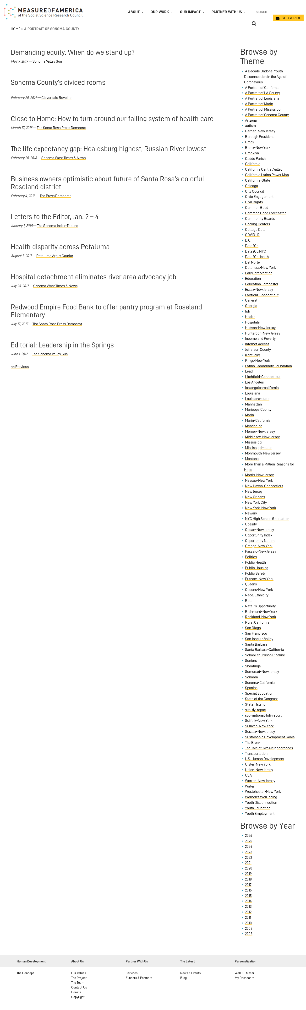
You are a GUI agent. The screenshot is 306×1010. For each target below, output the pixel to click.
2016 (248, 890)
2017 (248, 885)
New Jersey (253, 491)
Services (131, 973)
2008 (248, 934)
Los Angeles (254, 382)
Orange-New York (259, 546)
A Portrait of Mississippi (263, 109)
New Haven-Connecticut (264, 486)
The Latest (187, 961)
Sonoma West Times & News (63, 158)
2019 (248, 874)
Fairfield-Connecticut (262, 295)
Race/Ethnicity (256, 595)
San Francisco (256, 633)
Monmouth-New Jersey (263, 453)
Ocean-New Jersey (259, 530)
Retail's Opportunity (260, 606)
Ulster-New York (258, 764)
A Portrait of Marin (259, 104)
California (252, 164)
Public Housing (256, 568)
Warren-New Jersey (260, 781)
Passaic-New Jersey (260, 551)
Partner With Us (137, 961)
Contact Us (79, 987)
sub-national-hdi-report (263, 715)
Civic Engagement (259, 197)
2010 (248, 923)
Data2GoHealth (257, 257)
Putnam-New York (259, 579)
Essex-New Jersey (259, 290)
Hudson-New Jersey (260, 328)
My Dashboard (244, 977)
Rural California (257, 622)
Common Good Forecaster (265, 213)
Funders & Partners (139, 977)
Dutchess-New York (260, 268)
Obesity (251, 524)
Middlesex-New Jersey (262, 437)
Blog (183, 977)
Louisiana (252, 393)
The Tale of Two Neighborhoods (269, 748)
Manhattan (253, 404)
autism (250, 126)
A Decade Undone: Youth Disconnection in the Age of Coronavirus (265, 76)
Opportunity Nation (259, 541)
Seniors (251, 661)
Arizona (251, 120)
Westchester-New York (263, 792)
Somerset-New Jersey (262, 672)
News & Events (190, 973)
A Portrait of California (262, 88)
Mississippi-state (258, 448)
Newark (251, 513)
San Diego (253, 628)
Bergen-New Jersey (260, 131)
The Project (79, 977)
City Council (254, 191)
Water (249, 786)
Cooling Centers (257, 224)
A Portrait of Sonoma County (267, 115)
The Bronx (252, 743)
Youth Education (257, 808)
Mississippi (253, 442)
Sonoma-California (260, 683)
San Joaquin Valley (259, 639)
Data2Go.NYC (255, 251)
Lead (249, 371)
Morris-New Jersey (259, 475)
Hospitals (252, 322)
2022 (248, 857)
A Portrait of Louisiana (262, 98)
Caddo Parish (255, 159)
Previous (20, 367)
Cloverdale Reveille (56, 98)
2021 (248, 863)
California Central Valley (263, 169)
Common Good (256, 208)
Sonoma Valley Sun (47, 61)
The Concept (25, 973)
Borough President (259, 137)
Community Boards (260, 219)
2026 (248, 835)
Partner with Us (227, 12)
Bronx (249, 142)
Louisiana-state (257, 399)
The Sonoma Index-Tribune (57, 226)
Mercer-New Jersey (260, 431)
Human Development (31, 961)
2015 (248, 896)
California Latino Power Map (267, 175)
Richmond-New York (261, 612)
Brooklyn (252, 153)
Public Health (255, 562)
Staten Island (255, 704)
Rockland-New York (260, 617)
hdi (247, 311)
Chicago (251, 186)
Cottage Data (255, 230)
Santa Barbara (256, 644)
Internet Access (257, 344)
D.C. (248, 240)
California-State (257, 180)
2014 (248, 901)
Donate (76, 992)
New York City (256, 502)
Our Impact (190, 12)
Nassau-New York (259, 480)
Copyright (78, 997)
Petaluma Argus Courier (54, 256)
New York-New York (260, 508)
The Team (77, 982)
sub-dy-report (255, 710)
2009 (248, 928)
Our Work (160, 12)
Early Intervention (258, 273)
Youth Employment (259, 814)
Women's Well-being (261, 797)
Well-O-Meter (244, 973)
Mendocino (253, 426)
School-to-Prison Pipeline (265, 655)
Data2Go (251, 246)
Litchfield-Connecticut (262, 377)
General (251, 300)
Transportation (256, 754)
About (134, 12)
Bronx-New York (257, 148)
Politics (251, 557)
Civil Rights (254, 202)
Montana (252, 459)
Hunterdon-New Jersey (262, 333)
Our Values (78, 973)
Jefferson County (258, 349)
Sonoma (251, 677)
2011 (248, 917)
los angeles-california (262, 388)
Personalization (245, 961)
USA (248, 775)
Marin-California (258, 420)
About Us (77, 961)
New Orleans (255, 497)
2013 (248, 906)
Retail (249, 601)
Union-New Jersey (259, 770)
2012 (248, 912)
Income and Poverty (260, 338)
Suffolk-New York (259, 721)
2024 (248, 846)
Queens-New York (259, 590)
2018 (248, 879)
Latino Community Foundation (268, 366)
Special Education (259, 693)
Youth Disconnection (261, 803)
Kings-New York (257, 360)
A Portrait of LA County (262, 93)
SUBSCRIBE (291, 18)
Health (250, 317)
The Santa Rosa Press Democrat (61, 128)
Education (253, 279)
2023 (248, 852)
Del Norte (252, 262)
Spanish (251, 688)
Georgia (251, 306)
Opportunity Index (258, 535)
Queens (251, 584)
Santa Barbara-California (264, 650)
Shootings (253, 666)
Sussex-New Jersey (260, 732)
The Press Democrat (55, 196)
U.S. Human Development (264, 759)
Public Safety (255, 573)
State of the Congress (261, 699)
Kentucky (252, 355)
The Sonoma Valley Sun (50, 354)
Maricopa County (258, 409)
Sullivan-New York (259, 726)
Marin (249, 415)
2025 (248, 841)
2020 (248, 868)
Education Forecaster (261, 284)
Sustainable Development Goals (270, 737)
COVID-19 (252, 235)
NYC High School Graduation (267, 519)
